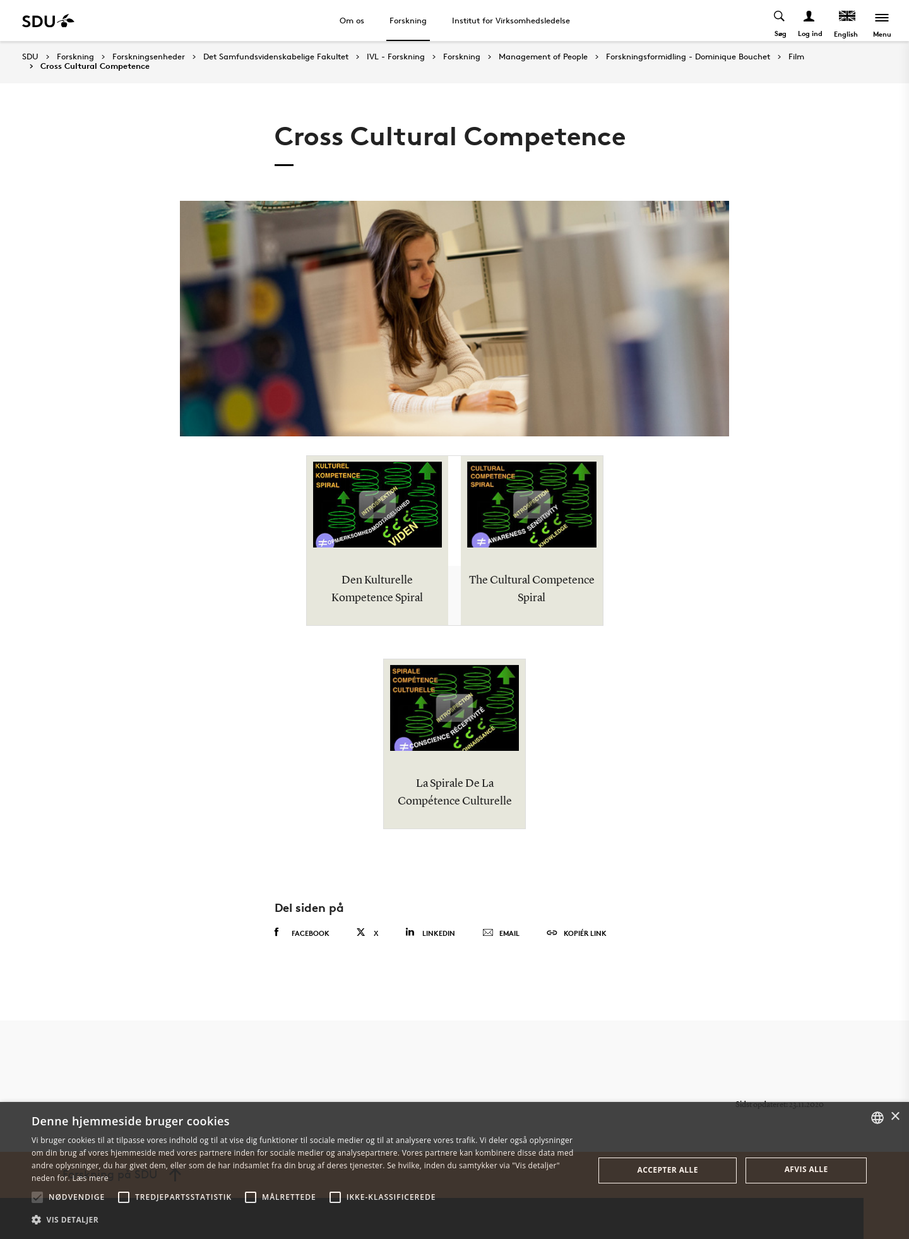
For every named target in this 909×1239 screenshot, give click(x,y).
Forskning (408, 20)
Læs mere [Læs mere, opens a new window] (90, 1178)
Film (796, 56)
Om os (352, 20)
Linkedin (430, 932)
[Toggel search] (780, 20)
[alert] (454, 1170)
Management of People (543, 56)
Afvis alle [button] (806, 1169)
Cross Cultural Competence (95, 66)
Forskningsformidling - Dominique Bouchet (688, 56)
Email (501, 933)
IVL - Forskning (396, 56)
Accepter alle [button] (668, 1169)
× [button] (895, 1117)
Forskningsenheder (148, 56)
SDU (30, 56)
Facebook (302, 933)
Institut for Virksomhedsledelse (511, 20)
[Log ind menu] (810, 20)
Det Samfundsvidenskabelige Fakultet (275, 56)
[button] (37, 1197)
